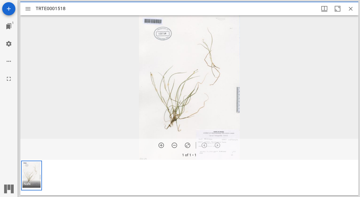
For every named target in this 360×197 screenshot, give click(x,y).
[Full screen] (8, 78)
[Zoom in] (161, 145)
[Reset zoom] (187, 145)
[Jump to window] (8, 26)
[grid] (189, 177)
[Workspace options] (8, 61)
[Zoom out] (174, 145)
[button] (31, 175)
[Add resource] (8, 8)
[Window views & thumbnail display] (324, 8)
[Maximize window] (337, 8)
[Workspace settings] (8, 43)
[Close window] (350, 8)
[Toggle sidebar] (28, 8)
